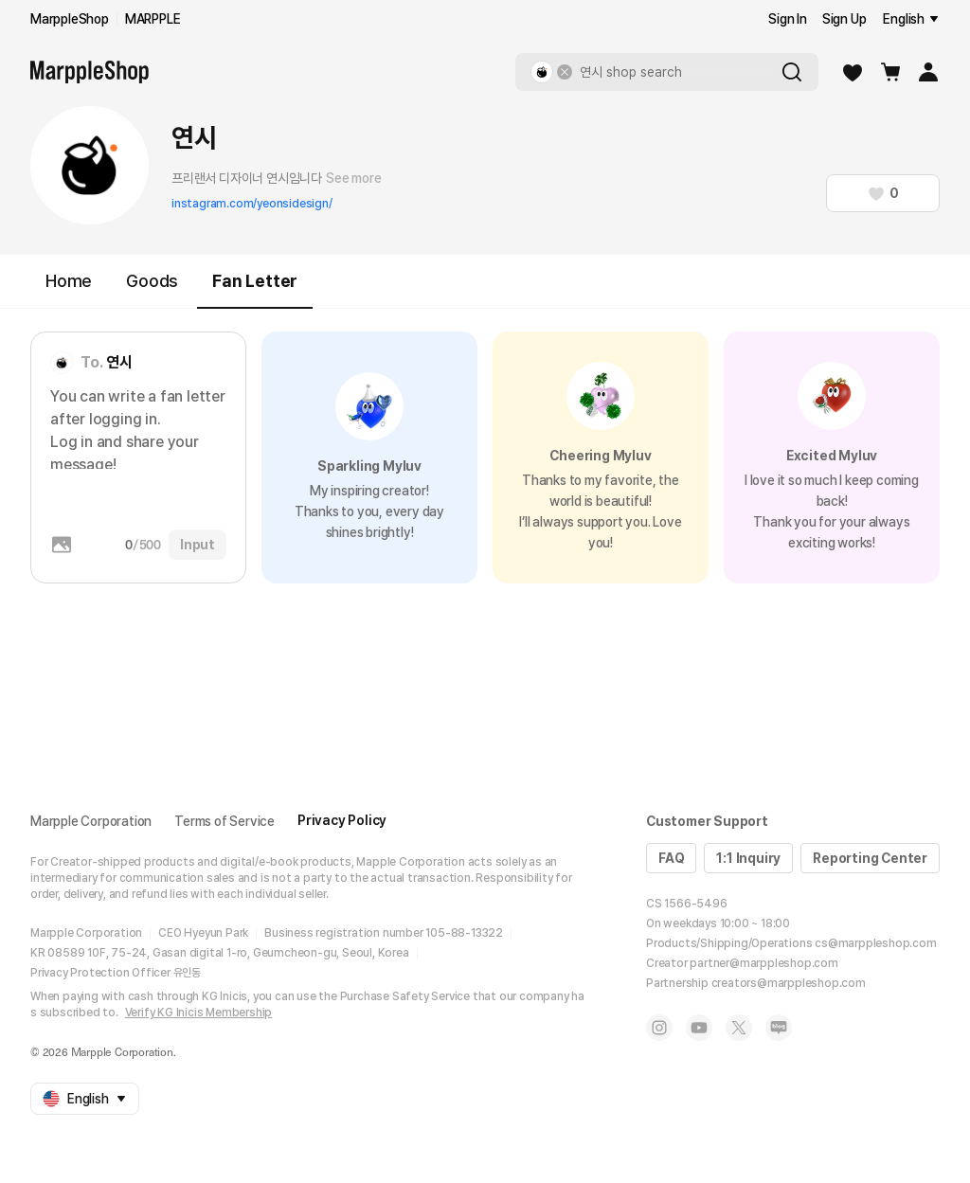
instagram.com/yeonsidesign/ (251, 203)
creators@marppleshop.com (788, 983)
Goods (152, 281)
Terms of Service (224, 821)
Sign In (787, 19)
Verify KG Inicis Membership (199, 1012)
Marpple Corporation (91, 821)
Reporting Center (870, 858)
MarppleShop (69, 19)
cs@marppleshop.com (875, 943)
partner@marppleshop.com (763, 963)
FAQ (671, 858)
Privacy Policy (341, 820)
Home (68, 281)
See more (353, 178)
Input (197, 544)
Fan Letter (255, 289)
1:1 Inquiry (748, 858)
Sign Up (844, 19)
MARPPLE (153, 19)
